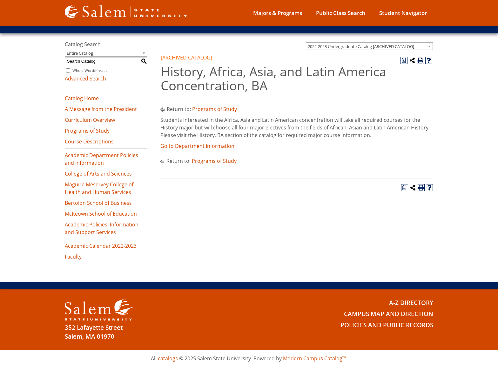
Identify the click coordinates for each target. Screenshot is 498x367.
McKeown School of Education (101, 213)
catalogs (168, 358)
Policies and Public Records (386, 325)
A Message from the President (101, 109)
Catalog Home (82, 98)
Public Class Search (340, 13)
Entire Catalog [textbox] (80, 53)
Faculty (73, 256)
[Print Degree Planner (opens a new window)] (403, 60)
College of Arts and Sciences (98, 173)
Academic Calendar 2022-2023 (101, 245)
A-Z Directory (411, 303)
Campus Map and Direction (388, 314)
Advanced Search (85, 78)
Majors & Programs (277, 13)
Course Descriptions (89, 141)
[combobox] (369, 46)
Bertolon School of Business (98, 202)
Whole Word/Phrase (90, 70)
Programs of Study (87, 130)
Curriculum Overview (90, 119)
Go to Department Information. (198, 145)
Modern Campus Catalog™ (314, 358)
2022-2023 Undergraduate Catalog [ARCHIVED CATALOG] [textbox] (361, 46)
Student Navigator (403, 13)
